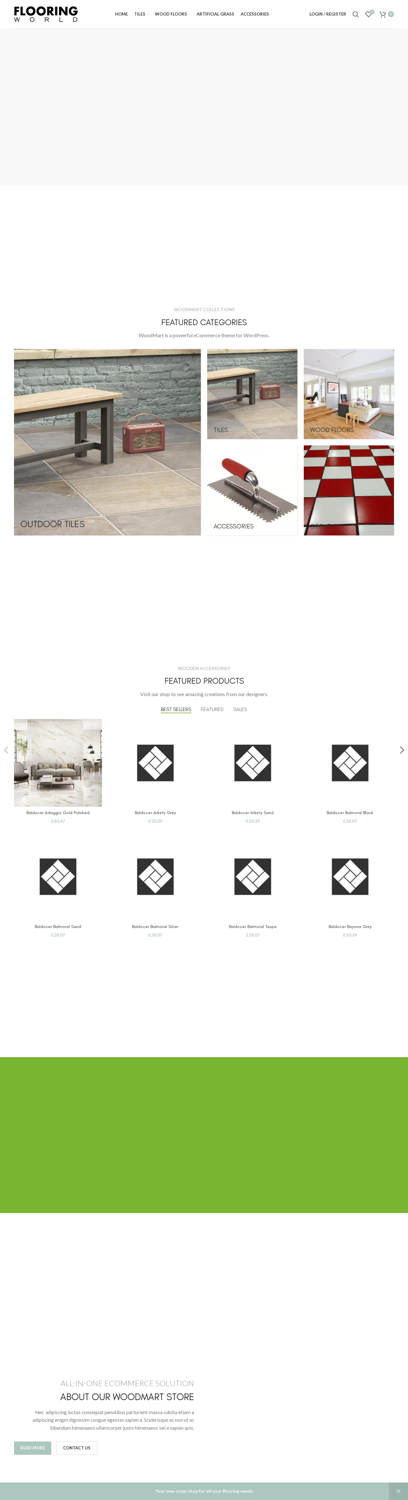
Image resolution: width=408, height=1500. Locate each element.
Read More (32, 1447)
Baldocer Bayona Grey (350, 926)
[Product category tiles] (252, 394)
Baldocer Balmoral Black (350, 812)
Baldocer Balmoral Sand (58, 926)
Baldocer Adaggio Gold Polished (58, 812)
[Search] (355, 14)
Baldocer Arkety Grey (155, 812)
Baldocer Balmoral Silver (155, 926)
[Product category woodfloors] (349, 394)
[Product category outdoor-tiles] (107, 442)
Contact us (77, 1447)
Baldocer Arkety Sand (252, 812)
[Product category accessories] (252, 490)
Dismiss (398, 1491)
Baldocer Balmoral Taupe (253, 926)
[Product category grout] (349, 490)
